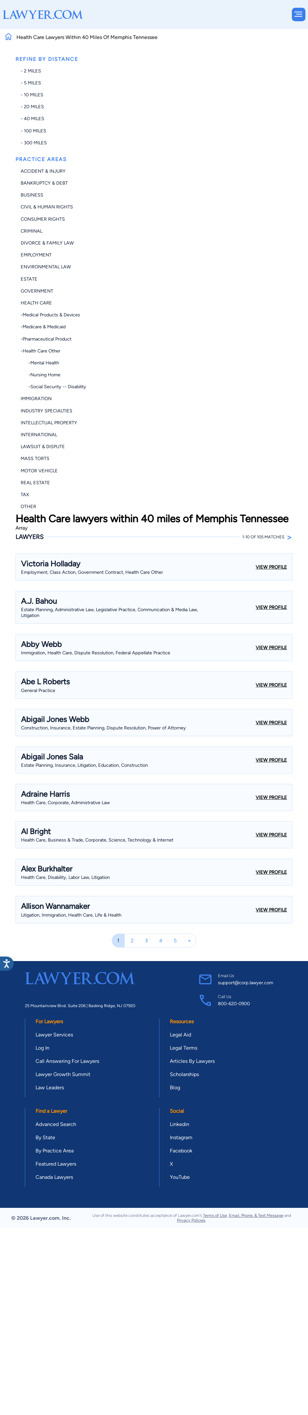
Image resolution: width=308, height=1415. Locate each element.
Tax (25, 494)
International (39, 435)
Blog (175, 1087)
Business (32, 195)
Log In (42, 1048)
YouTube (180, 1177)
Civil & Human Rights (47, 207)
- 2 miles (31, 71)
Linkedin (179, 1124)
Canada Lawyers (54, 1177)
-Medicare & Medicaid (43, 327)
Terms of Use (215, 1215)
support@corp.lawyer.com (245, 983)
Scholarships (184, 1074)
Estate (29, 279)
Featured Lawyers (56, 1164)
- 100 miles (33, 131)
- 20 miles (32, 107)
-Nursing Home (40, 375)
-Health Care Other (40, 351)
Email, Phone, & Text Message (256, 1215)
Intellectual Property (49, 423)
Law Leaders (50, 1087)
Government (37, 291)
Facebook (181, 1151)
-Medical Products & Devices (50, 315)
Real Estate (35, 483)
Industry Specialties (46, 411)
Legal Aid (180, 1035)
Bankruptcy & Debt (44, 183)
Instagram (181, 1137)
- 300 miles (34, 143)
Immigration (36, 398)
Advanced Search (56, 1124)
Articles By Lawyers (192, 1061)
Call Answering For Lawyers (67, 1061)
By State (45, 1137)
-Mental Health (40, 363)
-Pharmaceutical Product (46, 339)
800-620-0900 (234, 1003)
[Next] (189, 941)
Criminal (31, 231)
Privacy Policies (191, 1220)
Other (28, 506)
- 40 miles (32, 118)
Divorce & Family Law (47, 243)
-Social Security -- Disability (53, 387)
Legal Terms (183, 1048)
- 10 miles (32, 95)
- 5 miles (31, 83)
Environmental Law (46, 267)
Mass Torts (35, 458)
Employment (36, 255)
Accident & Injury (43, 171)
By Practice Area (55, 1151)
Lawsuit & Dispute (43, 446)
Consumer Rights (43, 219)
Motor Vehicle (39, 471)
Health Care (36, 303)
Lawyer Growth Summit (63, 1074)
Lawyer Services (54, 1035)
